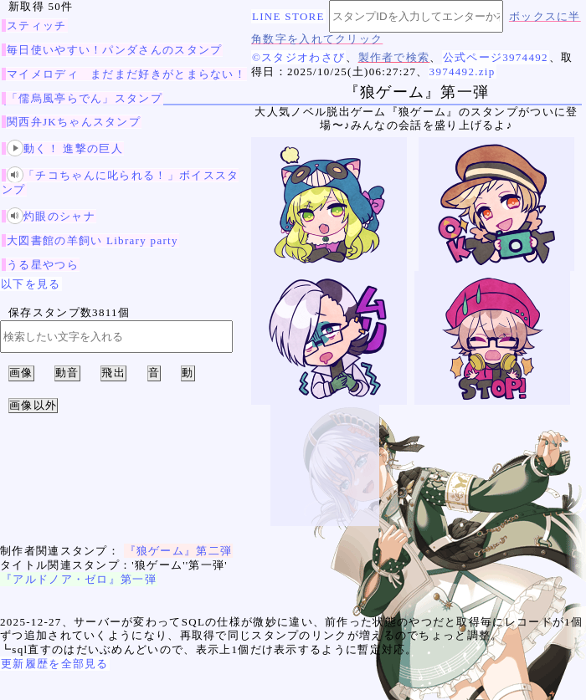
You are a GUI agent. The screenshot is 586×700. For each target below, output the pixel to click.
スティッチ (37, 25)
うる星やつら (43, 264)
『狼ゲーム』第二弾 (179, 550)
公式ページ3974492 (495, 57)
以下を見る (31, 284)
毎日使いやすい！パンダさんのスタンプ (114, 49)
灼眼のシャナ (51, 216)
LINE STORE (288, 16)
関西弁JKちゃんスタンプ (74, 121)
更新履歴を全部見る (55, 663)
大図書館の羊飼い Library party (92, 240)
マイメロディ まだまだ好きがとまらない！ (126, 74)
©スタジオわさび (298, 57)
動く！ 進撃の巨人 (65, 148)
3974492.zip (462, 71)
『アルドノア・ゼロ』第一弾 (79, 579)
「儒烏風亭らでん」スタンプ (84, 98)
